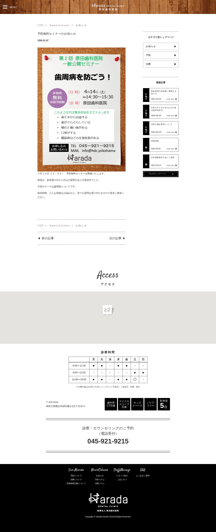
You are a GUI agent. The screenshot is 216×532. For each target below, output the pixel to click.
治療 (148, 64)
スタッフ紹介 (122, 476)
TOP (40, 25)
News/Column (60, 25)
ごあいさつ (122, 479)
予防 (148, 55)
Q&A (142, 470)
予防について (76, 476)
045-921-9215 (108, 441)
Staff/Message (122, 470)
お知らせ (81, 25)
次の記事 (115, 238)
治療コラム (100, 483)
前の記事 (48, 238)
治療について (76, 479)
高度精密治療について (76, 483)
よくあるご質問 (142, 476)
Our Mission (76, 470)
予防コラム (100, 479)
